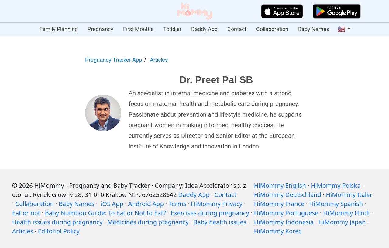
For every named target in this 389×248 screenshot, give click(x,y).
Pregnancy (100, 29)
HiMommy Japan (342, 222)
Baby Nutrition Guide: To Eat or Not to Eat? (105, 213)
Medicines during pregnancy (147, 222)
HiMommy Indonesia (284, 222)
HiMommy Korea (278, 231)
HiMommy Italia (349, 194)
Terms (177, 204)
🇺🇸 (341, 29)
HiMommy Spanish (336, 204)
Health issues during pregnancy (57, 222)
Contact (236, 29)
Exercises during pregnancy (209, 213)
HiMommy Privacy (217, 204)
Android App (146, 204)
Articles (159, 60)
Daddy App (204, 29)
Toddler (172, 29)
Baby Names (313, 29)
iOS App (112, 204)
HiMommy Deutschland (287, 194)
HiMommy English (280, 185)
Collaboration (272, 29)
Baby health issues (219, 222)
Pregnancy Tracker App (113, 60)
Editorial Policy (59, 231)
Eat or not (26, 213)
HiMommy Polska (336, 185)
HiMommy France (279, 204)
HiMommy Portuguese (286, 213)
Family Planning (59, 29)
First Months (138, 29)
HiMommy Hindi (346, 213)
